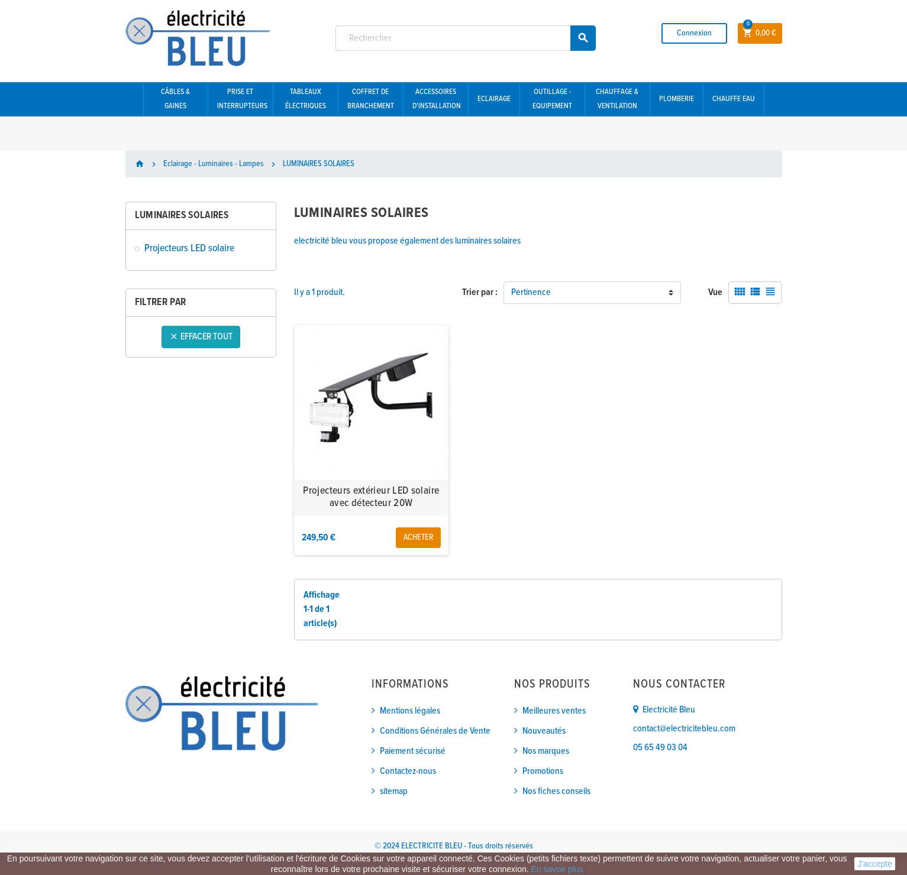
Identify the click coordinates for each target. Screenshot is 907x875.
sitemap (394, 791)
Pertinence (531, 292)
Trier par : (480, 292)
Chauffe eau (733, 99)
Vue (715, 292)
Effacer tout (201, 336)
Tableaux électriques (305, 99)
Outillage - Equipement (552, 99)
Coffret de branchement (370, 99)
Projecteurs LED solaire (189, 248)
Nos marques (545, 751)
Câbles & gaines (175, 99)
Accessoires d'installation (436, 99)
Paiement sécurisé (413, 751)
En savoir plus (557, 869)
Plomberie (676, 99)
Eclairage (494, 99)
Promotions (542, 771)
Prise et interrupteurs (242, 99)
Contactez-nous (408, 771)
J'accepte (874, 863)
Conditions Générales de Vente (435, 731)
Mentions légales (410, 711)
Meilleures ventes (554, 711)
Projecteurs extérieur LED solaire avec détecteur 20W (371, 497)
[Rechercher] (465, 38)
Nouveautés (544, 731)
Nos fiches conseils (556, 791)
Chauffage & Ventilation (617, 99)
